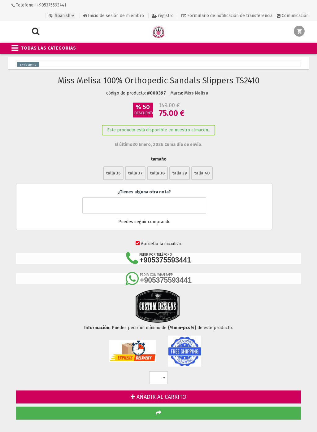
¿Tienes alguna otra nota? (144, 192)
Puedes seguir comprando (144, 222)
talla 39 (179, 173)
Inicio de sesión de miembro (113, 15)
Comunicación (293, 15)
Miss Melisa (196, 93)
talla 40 (202, 173)
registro (163, 15)
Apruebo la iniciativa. (161, 243)
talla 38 (157, 173)
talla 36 (113, 173)
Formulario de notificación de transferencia (226, 15)
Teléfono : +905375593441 (38, 5)
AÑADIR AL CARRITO (158, 396)
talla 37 (135, 173)
